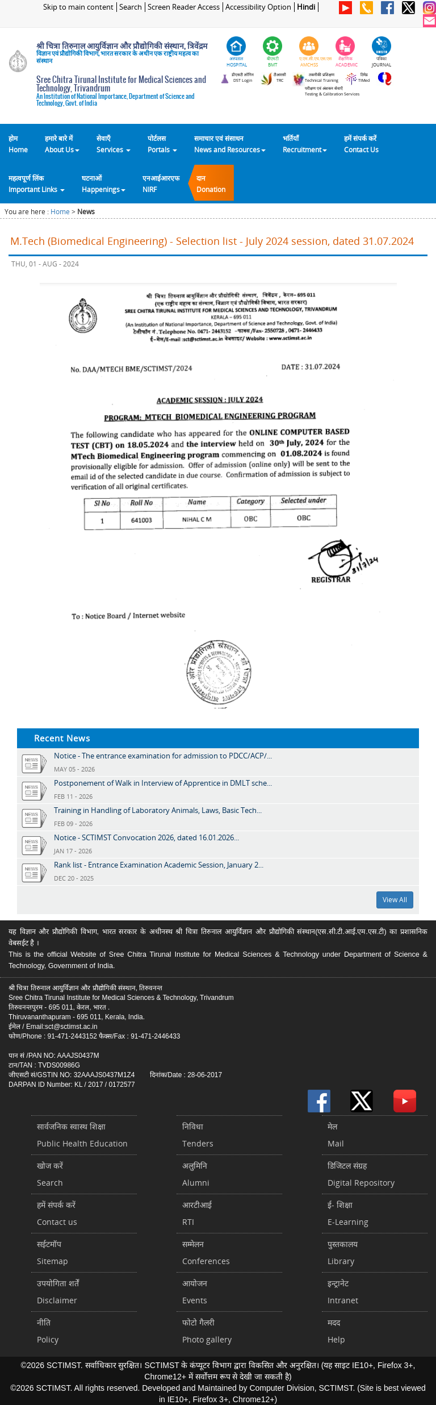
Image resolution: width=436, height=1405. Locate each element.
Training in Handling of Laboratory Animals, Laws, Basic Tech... (158, 810)
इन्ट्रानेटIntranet (343, 1292)
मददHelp (336, 1331)
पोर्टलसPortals (162, 144)
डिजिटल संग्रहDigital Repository (361, 1174)
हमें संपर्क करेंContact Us (361, 144)
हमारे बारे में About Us (62, 144)
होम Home (18, 144)
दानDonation (210, 183)
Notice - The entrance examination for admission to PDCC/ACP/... (163, 756)
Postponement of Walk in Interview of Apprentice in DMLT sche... (163, 783)
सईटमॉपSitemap (52, 1252)
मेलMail (336, 1135)
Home (60, 211)
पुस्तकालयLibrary (343, 1252)
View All (395, 899)
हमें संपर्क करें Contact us (57, 1213)
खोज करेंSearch (50, 1174)
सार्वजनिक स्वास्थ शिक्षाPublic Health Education (82, 1135)
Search (130, 7)
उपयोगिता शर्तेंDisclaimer (58, 1292)
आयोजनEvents (194, 1292)
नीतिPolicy (47, 1331)
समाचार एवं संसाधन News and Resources (230, 144)
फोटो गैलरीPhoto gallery (207, 1331)
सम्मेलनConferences (206, 1252)
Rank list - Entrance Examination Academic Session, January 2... (158, 865)
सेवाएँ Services (114, 144)
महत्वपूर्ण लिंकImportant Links (37, 183)
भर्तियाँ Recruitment (305, 144)
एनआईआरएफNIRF (160, 183)
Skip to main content (78, 7)
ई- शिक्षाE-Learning (348, 1213)
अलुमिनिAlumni (195, 1174)
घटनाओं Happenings (103, 183)
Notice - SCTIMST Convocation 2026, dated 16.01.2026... (146, 837)
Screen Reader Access (184, 7)
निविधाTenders (197, 1135)
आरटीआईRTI (197, 1213)
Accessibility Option (258, 7)
